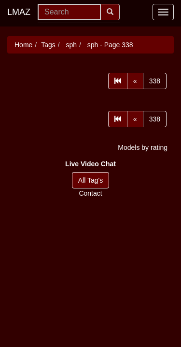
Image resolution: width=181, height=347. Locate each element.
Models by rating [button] (142, 147)
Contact (90, 193)
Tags (48, 45)
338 (154, 81)
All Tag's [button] (90, 180)
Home (23, 45)
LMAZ (18, 12)
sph (70, 45)
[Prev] (135, 81)
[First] (117, 81)
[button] (90, 164)
